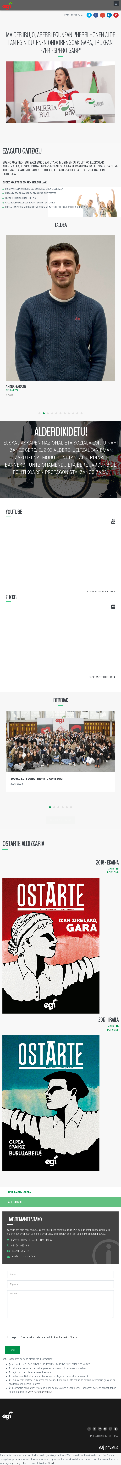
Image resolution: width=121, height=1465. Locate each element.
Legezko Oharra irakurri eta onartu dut (42, 1337)
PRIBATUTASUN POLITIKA (104, 1436)
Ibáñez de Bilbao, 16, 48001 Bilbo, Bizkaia (32, 1240)
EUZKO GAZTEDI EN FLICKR (102, 677)
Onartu (51, 1463)
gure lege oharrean (21, 1463)
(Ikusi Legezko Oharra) (65, 1337)
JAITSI (113, 868)
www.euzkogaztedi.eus (40, 1391)
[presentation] (31, 1326)
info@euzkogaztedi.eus (24, 1256)
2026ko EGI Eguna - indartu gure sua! (37, 778)
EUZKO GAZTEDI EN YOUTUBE (101, 591)
